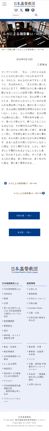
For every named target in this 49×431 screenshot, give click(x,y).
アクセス (8, 381)
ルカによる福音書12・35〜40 (22, 183)
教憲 (6, 298)
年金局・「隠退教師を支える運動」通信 (37, 377)
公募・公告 (34, 313)
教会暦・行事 (35, 347)
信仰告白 (8, 294)
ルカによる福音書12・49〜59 (28, 193)
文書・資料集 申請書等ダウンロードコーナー (37, 366)
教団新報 (33, 294)
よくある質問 (10, 364)
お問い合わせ (35, 384)
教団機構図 (9, 321)
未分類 (21, 232)
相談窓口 (8, 368)
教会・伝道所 (10, 347)
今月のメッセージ (37, 298)
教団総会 (8, 326)
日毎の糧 (20, 216)
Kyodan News (35, 308)
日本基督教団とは (10, 283)
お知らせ (33, 289)
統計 (6, 330)
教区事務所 (9, 351)
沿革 (6, 303)
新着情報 (31, 283)
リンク (32, 359)
